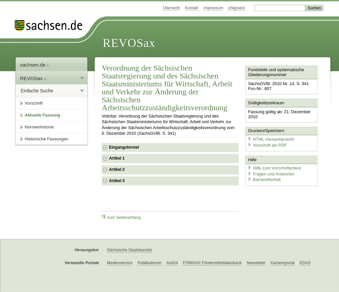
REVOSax (129, 43)
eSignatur (236, 8)
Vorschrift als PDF (267, 144)
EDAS (305, 263)
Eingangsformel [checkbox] (124, 147)
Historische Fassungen (47, 138)
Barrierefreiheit (264, 179)
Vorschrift (34, 103)
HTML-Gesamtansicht (271, 139)
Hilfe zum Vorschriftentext (274, 168)
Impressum (213, 8)
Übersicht (171, 8)
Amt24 (172, 263)
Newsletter (256, 263)
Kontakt (192, 8)
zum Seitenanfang (121, 217)
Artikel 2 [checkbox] (116, 169)
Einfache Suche (37, 90)
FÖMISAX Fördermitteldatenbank (212, 263)
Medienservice (119, 263)
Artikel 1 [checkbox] (116, 158)
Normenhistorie (39, 126)
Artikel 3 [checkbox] (116, 180)
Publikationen (150, 263)
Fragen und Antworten (271, 173)
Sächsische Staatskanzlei (129, 250)
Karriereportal (282, 263)
